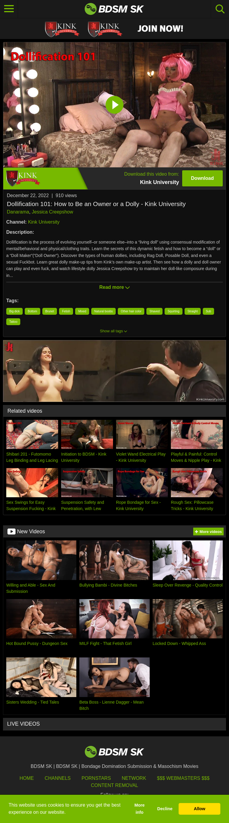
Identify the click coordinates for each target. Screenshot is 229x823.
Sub (208, 311)
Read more (114, 287)
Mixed (82, 311)
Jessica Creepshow (52, 211)
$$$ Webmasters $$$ (183, 778)
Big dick (14, 311)
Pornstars (96, 778)
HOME (26, 778)
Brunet (49, 311)
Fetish (66, 311)
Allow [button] (199, 808)
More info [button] (139, 809)
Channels (58, 778)
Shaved (154, 311)
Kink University (44, 222)
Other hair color (131, 311)
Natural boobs (103, 311)
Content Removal (114, 785)
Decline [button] (164, 808)
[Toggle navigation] (9, 9)
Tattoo (13, 321)
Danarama (18, 211)
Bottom (32, 311)
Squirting (173, 311)
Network (134, 778)
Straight (193, 311)
